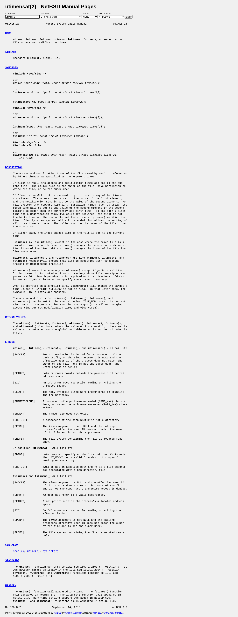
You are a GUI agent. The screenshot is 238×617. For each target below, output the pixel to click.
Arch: (87, 13)
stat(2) (18, 551)
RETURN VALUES (15, 317)
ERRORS (10, 342)
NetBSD (58, 613)
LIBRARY (10, 52)
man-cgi (97, 613)
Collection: (105, 13)
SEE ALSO (11, 545)
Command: (11, 13)
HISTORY (10, 585)
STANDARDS (12, 560)
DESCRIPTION (13, 167)
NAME (8, 33)
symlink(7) (50, 551)
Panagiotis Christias (114, 613)
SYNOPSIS (11, 67)
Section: (46, 13)
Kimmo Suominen (73, 613)
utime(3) (33, 551)
